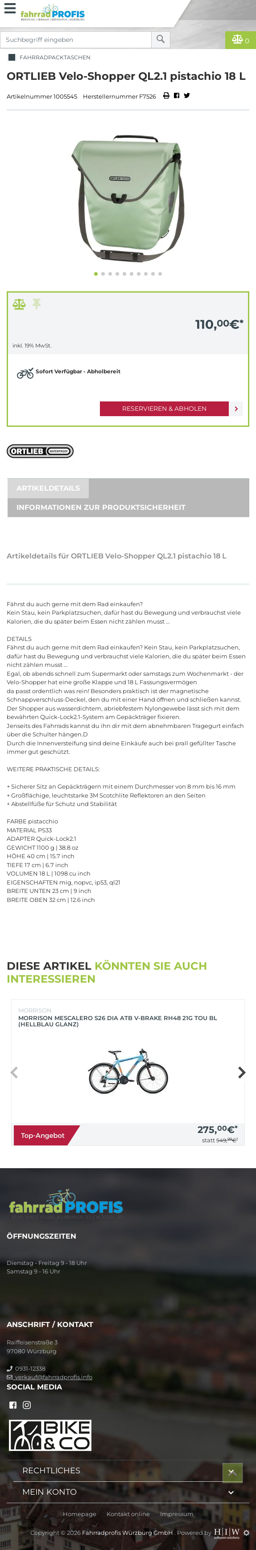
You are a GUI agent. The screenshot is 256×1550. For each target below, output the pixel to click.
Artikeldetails (48, 488)
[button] (96, 274)
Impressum (177, 1514)
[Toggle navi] (10, 7)
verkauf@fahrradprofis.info (49, 1377)
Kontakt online (128, 1514)
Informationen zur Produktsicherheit (101, 507)
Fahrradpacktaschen (49, 58)
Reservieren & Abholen (164, 409)
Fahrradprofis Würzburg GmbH (128, 1532)
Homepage (79, 1514)
